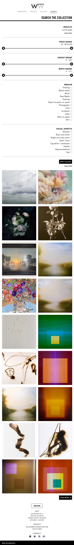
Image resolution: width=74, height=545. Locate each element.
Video (67, 114)
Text (68, 152)
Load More (64, 498)
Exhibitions (22, 11)
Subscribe (38, 506)
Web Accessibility (8, 543)
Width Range (65, 68)
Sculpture (65, 111)
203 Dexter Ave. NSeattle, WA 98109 (37, 515)
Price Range (65, 41)
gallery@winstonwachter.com (37, 527)
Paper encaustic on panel (59, 102)
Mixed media (64, 90)
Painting (66, 99)
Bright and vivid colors (60, 137)
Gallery (43, 11)
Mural (67, 93)
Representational (62, 149)
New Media (65, 96)
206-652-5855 (37, 529)
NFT (68, 120)
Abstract (66, 131)
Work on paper (63, 117)
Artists (33, 11)
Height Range (65, 57)
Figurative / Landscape (60, 143)
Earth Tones (64, 140)
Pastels (67, 146)
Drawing (66, 87)
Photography (64, 105)
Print (68, 108)
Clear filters (68, 33)
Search (54, 11)
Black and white (63, 134)
